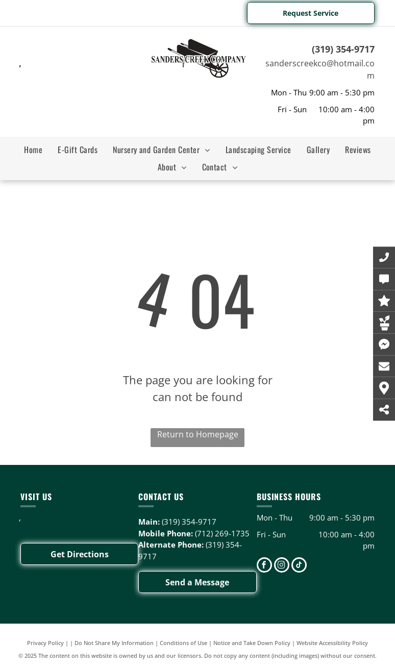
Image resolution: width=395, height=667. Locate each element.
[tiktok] (299, 566)
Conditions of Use (183, 643)
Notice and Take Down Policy (251, 643)
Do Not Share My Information (114, 643)
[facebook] (264, 566)
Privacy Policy (45, 643)
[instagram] (281, 566)
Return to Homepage (197, 434)
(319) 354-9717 (343, 49)
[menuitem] (33, 149)
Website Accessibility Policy (332, 643)
